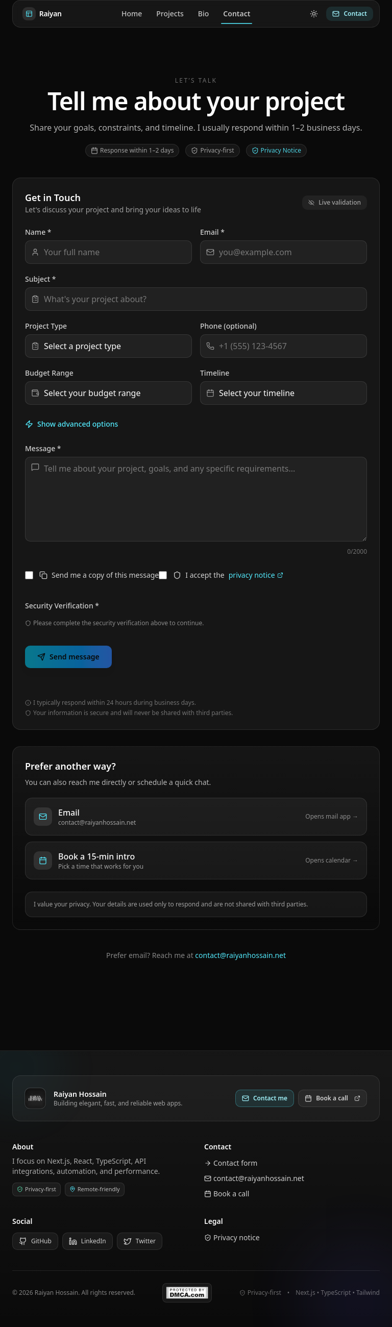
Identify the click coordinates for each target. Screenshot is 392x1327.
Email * (212, 232)
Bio (203, 13)
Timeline (214, 373)
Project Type (46, 326)
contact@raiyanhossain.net (240, 955)
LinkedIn (87, 1241)
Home (131, 13)
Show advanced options (71, 424)
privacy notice (256, 575)
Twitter (140, 1241)
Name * (38, 232)
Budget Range (49, 373)
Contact (236, 16)
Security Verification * (62, 605)
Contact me (264, 1098)
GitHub (35, 1241)
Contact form (230, 1163)
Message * (43, 448)
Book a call (332, 1098)
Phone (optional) (228, 326)
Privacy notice (232, 1237)
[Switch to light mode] (314, 14)
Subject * (40, 279)
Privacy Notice (276, 150)
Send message (68, 656)
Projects (170, 13)
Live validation (334, 202)
